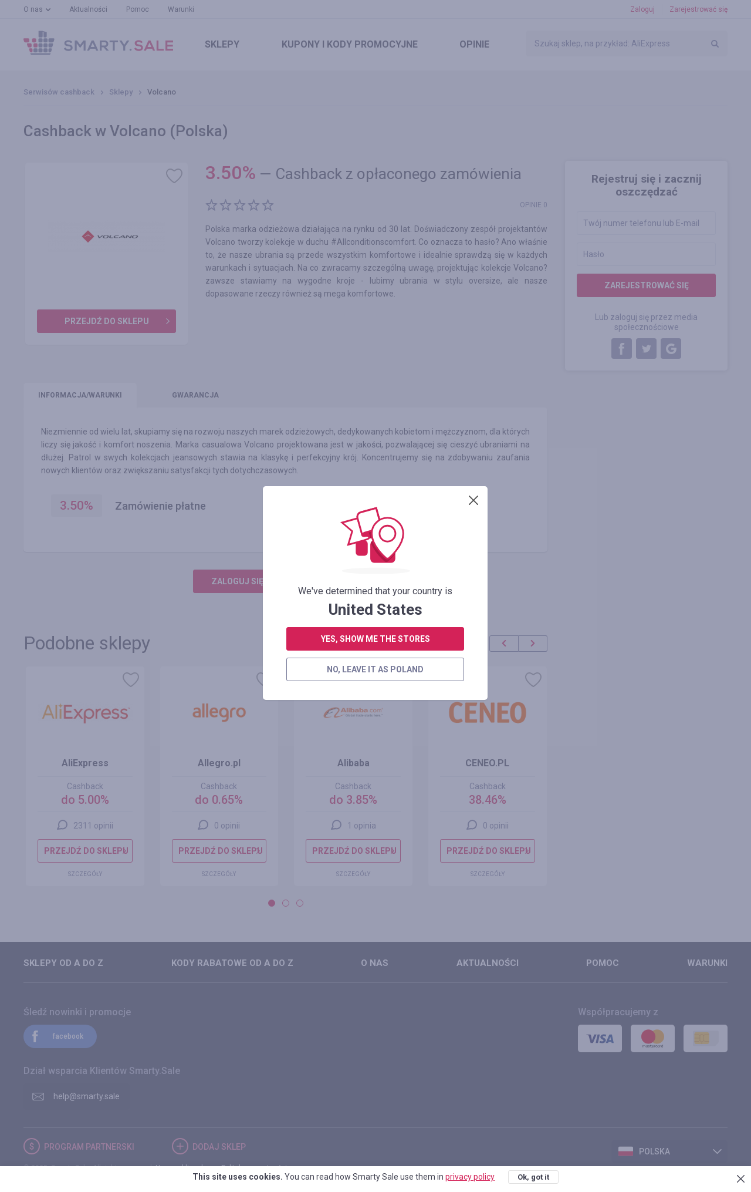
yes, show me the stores (375, 300)
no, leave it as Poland (375, 331)
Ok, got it (533, 1177)
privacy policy (470, 1176)
